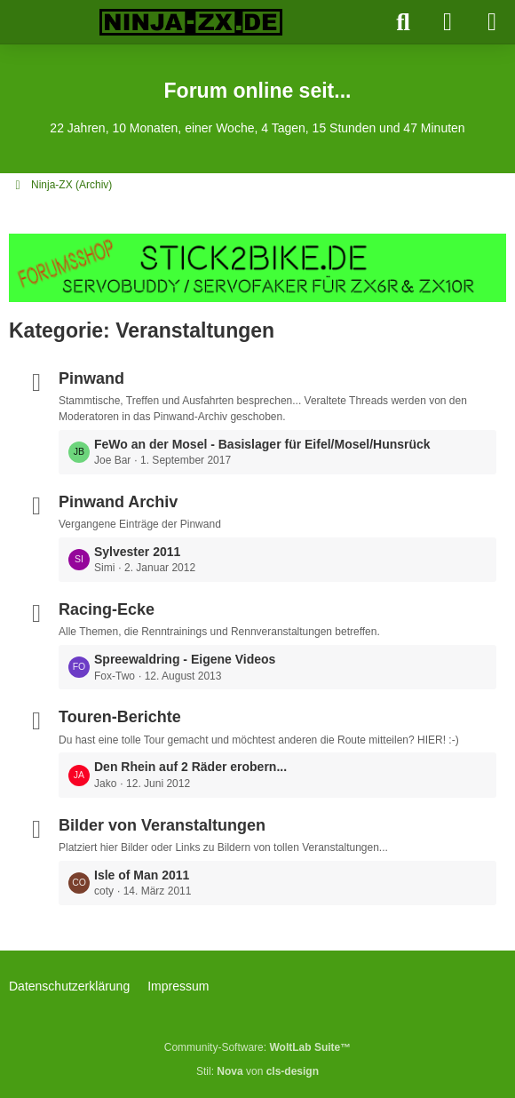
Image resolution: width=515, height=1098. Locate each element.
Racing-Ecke (106, 609)
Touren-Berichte (120, 717)
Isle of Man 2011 (141, 875)
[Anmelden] (447, 22)
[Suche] (403, 22)
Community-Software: (257, 1047)
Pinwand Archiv (118, 502)
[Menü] (492, 22)
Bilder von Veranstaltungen (162, 825)
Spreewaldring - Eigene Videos (184, 659)
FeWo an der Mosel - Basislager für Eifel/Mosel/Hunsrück (262, 444)
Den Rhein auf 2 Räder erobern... (190, 767)
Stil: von (257, 1071)
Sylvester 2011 (137, 552)
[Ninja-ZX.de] (190, 22)
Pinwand (91, 378)
